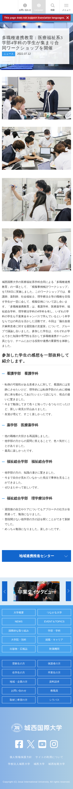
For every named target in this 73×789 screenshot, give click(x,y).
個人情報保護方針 (21, 757)
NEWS (18, 621)
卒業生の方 (54, 672)
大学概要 (19, 612)
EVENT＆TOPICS (54, 621)
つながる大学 (54, 612)
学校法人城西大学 (19, 763)
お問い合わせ (25, 10)
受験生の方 (18, 663)
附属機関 (54, 648)
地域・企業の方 (18, 681)
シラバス (54, 699)
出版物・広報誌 (18, 648)
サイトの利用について (49, 757)
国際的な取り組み (19, 630)
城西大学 (39, 763)
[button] (4, 591)
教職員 (54, 690)
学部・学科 (54, 630)
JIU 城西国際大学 (9, 7)
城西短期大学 (56, 763)
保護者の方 (54, 663)
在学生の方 (18, 672)
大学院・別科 (18, 639)
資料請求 (54, 681)
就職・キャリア (54, 639)
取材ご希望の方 (18, 699)
